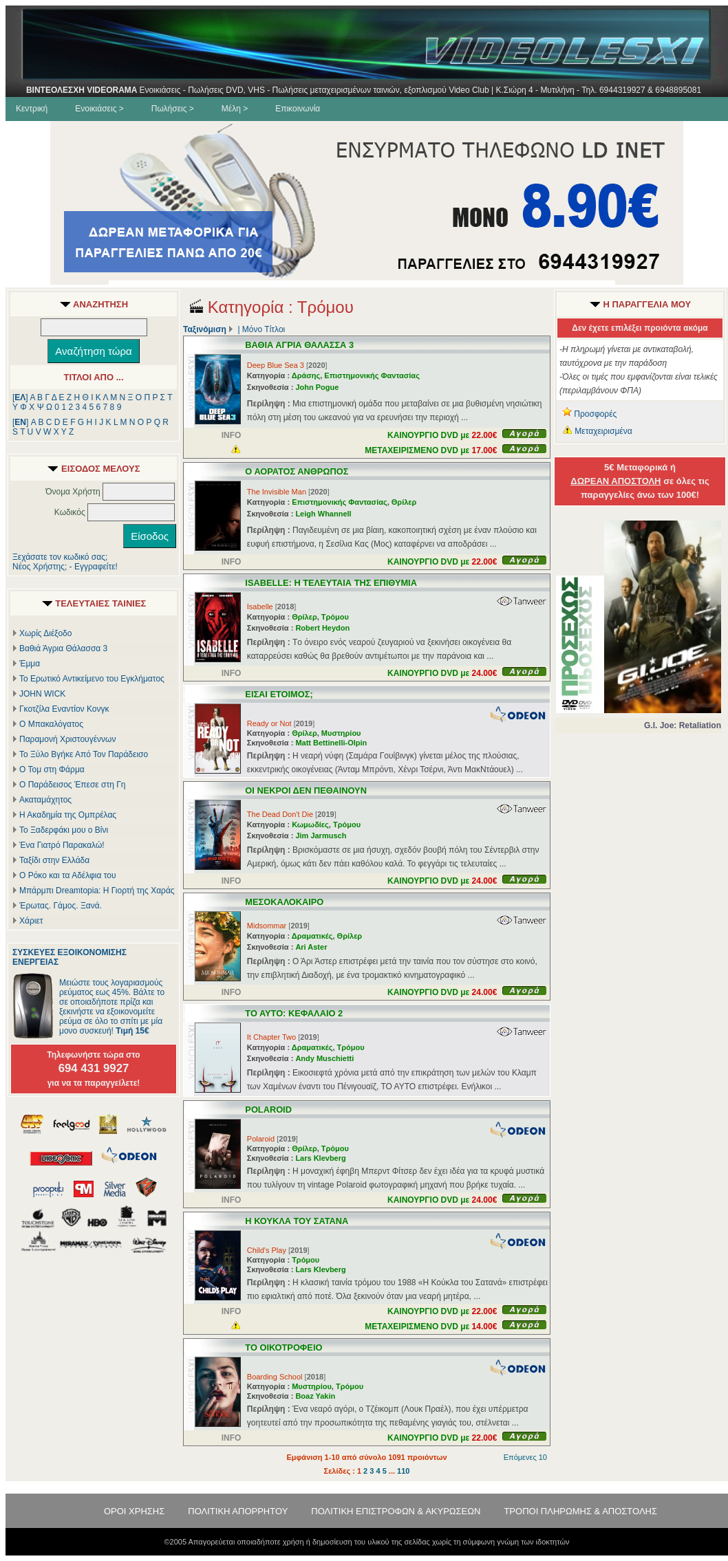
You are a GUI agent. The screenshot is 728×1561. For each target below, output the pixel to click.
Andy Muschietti (324, 1058)
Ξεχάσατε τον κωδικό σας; (59, 557)
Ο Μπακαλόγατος (51, 724)
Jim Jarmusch (320, 835)
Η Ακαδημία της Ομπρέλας (67, 815)
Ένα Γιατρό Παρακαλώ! (62, 845)
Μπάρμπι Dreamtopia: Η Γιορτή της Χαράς (97, 890)
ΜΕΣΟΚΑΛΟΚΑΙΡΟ (284, 902)
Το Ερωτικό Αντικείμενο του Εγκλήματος (91, 679)
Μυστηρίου (341, 733)
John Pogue (317, 387)
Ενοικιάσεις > (99, 108)
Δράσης (306, 375)
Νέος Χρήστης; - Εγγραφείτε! (65, 566)
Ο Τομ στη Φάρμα (52, 769)
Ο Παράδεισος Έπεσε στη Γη (72, 784)
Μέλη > (235, 108)
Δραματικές (312, 936)
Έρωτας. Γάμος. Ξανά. (60, 905)
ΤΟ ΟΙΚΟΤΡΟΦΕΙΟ (283, 1347)
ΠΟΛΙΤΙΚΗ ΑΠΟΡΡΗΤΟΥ (238, 1511)
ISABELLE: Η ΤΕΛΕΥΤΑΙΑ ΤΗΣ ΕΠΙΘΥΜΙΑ (331, 583)
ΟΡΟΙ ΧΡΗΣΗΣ (134, 1511)
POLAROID (268, 1109)
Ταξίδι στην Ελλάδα (54, 860)
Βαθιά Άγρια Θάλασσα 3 (63, 648)
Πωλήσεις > (172, 108)
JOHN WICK (42, 694)
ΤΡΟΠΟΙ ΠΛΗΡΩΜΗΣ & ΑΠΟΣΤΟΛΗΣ (580, 1511)
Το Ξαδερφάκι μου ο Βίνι (63, 830)
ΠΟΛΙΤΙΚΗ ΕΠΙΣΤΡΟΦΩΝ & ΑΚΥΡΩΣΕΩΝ (395, 1511)
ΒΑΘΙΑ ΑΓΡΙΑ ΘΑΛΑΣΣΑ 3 (299, 345)
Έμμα (29, 663)
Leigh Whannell (323, 514)
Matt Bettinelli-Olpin (331, 743)
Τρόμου (335, 617)
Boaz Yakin (315, 1396)
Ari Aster (311, 947)
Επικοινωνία (297, 108)
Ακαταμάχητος (45, 800)
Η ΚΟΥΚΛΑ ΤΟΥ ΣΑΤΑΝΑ (296, 1221)
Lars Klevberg (320, 1158)
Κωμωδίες (310, 824)
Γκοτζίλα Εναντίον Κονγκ (64, 709)
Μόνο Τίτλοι (263, 329)
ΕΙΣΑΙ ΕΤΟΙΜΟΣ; (278, 694)
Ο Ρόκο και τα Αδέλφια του (67, 875)
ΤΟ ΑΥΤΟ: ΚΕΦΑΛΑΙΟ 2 (294, 1013)
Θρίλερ (404, 502)
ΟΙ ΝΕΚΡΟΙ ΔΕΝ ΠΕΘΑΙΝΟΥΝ (306, 790)
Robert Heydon (322, 628)
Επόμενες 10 (525, 1457)
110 (403, 1471)
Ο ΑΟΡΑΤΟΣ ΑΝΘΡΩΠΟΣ (296, 471)
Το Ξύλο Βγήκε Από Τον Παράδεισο (83, 754)
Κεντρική (31, 108)
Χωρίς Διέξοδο (45, 633)
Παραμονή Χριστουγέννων (67, 739)
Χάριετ (31, 921)
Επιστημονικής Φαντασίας (372, 375)
